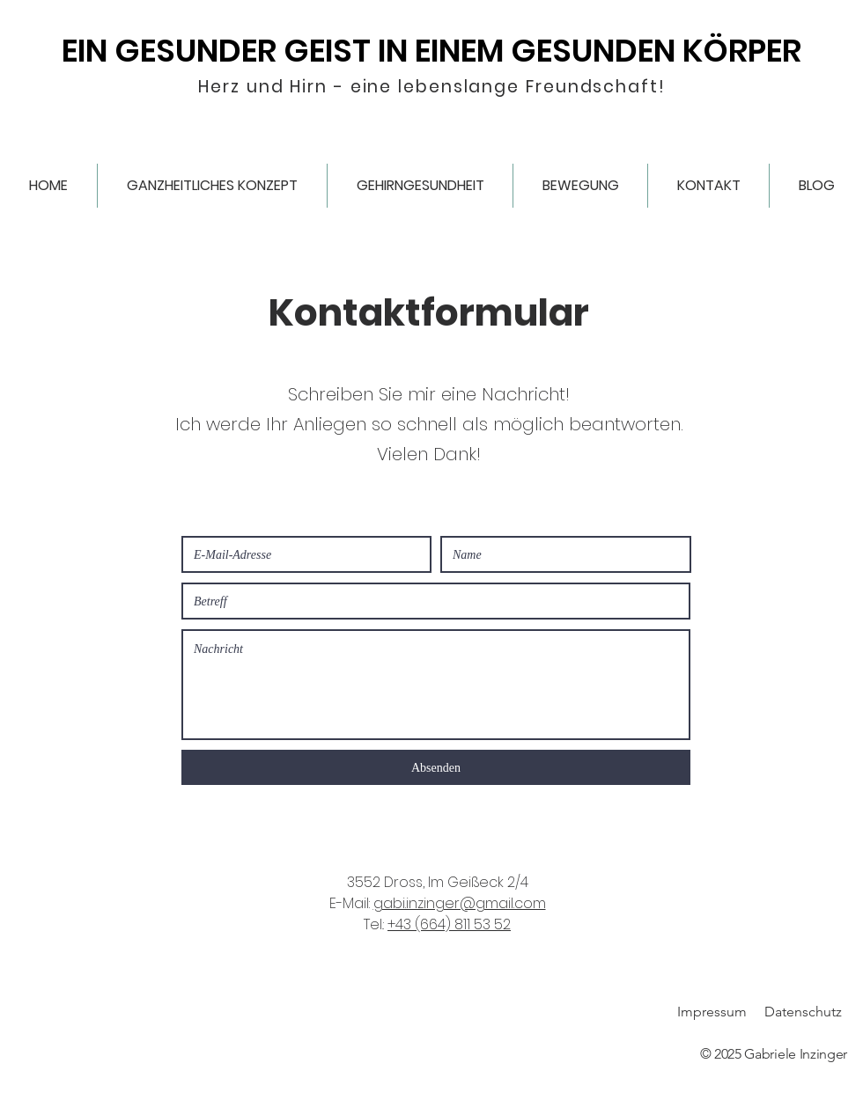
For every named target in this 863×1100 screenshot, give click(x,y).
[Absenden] (435, 767)
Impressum (712, 1011)
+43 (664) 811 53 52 (449, 924)
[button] (212, 186)
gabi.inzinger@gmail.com (459, 903)
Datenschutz (803, 1011)
